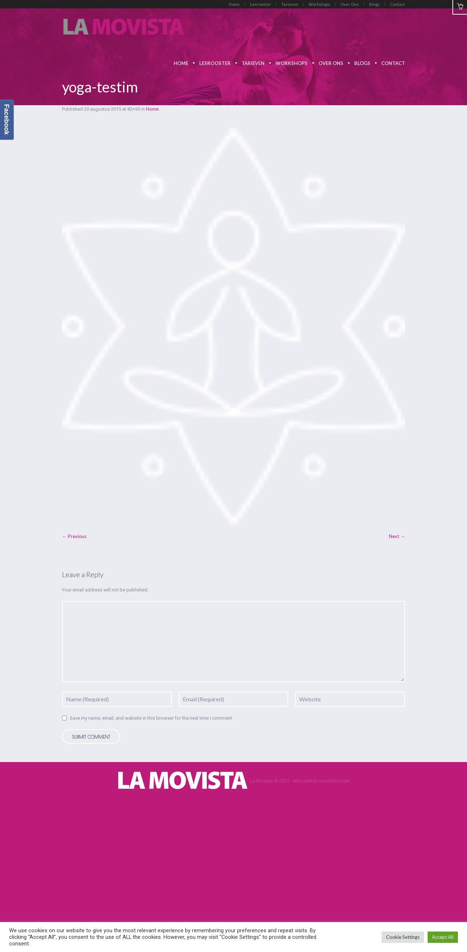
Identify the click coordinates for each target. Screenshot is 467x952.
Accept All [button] (443, 937)
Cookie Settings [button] (403, 937)
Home (152, 109)
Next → (397, 536)
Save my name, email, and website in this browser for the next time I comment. (151, 718)
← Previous (74, 536)
